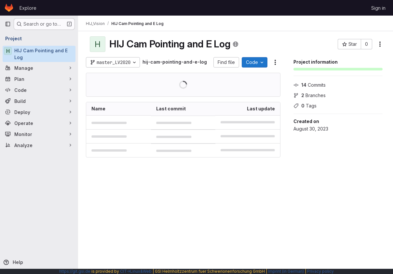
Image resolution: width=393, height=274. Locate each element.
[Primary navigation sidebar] (8, 24)
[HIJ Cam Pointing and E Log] (39, 54)
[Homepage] (9, 8)
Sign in (378, 8)
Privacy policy (320, 271)
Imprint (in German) (286, 271)
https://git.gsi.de (74, 271)
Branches (309, 95)
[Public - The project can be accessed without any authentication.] (235, 44)
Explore (28, 8)
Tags (305, 105)
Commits (309, 85)
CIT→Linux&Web (136, 271)
